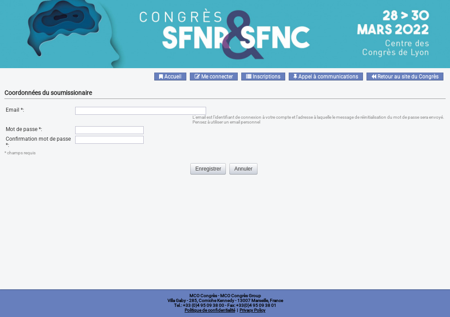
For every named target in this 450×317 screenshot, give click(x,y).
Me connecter (214, 76)
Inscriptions (263, 76)
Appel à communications (326, 76)
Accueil (170, 76)
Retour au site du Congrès (405, 76)
